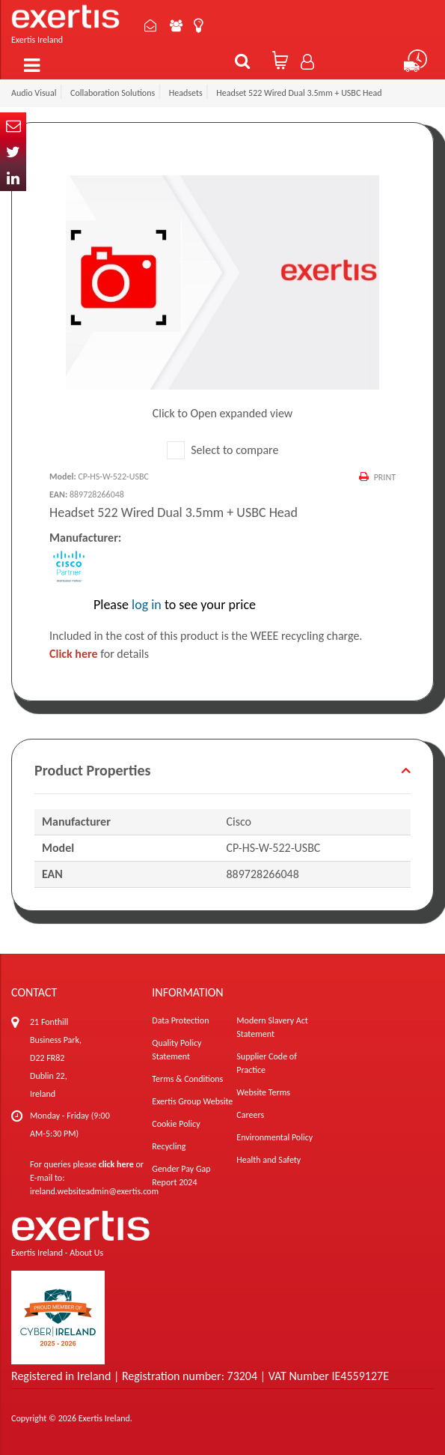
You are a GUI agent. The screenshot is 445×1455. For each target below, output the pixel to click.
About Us (177, 25)
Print (385, 477)
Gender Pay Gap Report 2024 (181, 1176)
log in (147, 604)
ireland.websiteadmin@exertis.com (94, 1191)
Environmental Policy (274, 1137)
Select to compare (223, 450)
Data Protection (180, 1020)
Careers (250, 1115)
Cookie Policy (176, 1124)
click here (116, 1164)
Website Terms (263, 1092)
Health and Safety (268, 1160)
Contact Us (152, 25)
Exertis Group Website (192, 1101)
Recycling (168, 1146)
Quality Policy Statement (176, 1050)
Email (13, 125)
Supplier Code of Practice (266, 1063)
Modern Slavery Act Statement (272, 1027)
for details (99, 654)
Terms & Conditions (187, 1079)
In (13, 178)
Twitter (13, 152)
